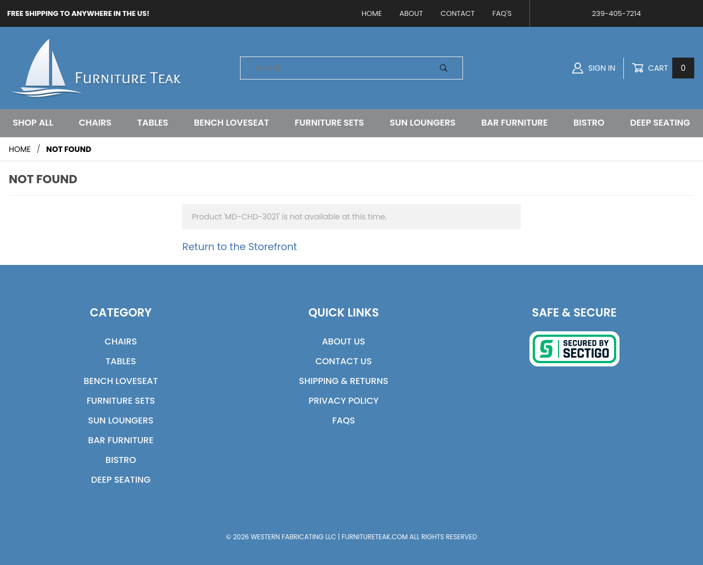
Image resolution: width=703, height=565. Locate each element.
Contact (457, 13)
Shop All (33, 122)
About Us (343, 341)
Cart (663, 68)
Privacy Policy (344, 400)
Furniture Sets (329, 122)
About (411, 13)
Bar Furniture (514, 122)
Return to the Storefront (239, 246)
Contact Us (343, 361)
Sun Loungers (423, 122)
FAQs (343, 420)
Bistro (589, 122)
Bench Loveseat (231, 122)
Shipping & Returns (343, 381)
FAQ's (501, 13)
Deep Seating (660, 122)
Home (371, 13)
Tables (153, 122)
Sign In (593, 68)
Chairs (95, 122)
